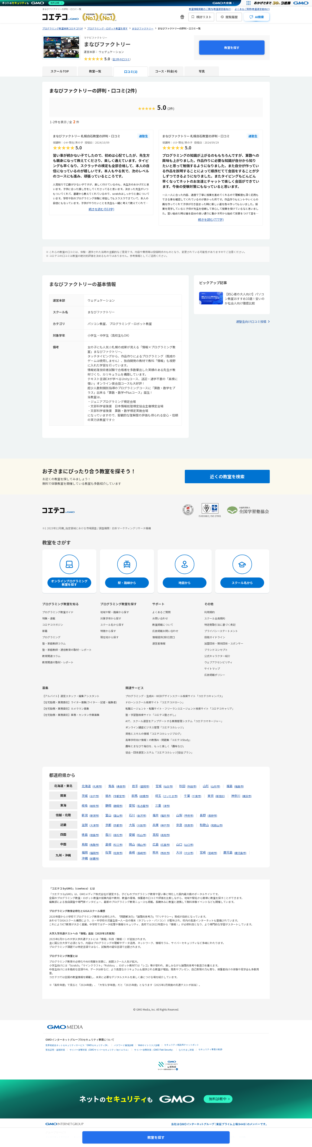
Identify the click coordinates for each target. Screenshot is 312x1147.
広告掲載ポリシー (214, 675)
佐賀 (108, 852)
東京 (211, 795)
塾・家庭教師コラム (54, 643)
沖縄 (85, 858)
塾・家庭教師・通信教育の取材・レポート (67, 649)
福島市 (239, 786)
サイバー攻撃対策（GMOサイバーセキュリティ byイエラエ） (100, 1050)
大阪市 (141, 825)
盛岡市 (144, 786)
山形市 (215, 786)
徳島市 (94, 835)
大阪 (132, 825)
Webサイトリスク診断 (149, 1045)
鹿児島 (227, 852)
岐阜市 (94, 806)
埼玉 (158, 795)
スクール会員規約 (214, 618)
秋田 (182, 786)
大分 (179, 852)
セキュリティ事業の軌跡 (210, 1049)
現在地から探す (109, 637)
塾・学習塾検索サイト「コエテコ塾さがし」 (151, 715)
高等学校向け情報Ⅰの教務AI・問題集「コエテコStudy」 (158, 740)
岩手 (135, 786)
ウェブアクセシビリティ (218, 662)
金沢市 (141, 815)
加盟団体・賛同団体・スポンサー (223, 643)
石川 (132, 815)
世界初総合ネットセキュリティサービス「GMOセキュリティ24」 (77, 1045)
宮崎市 (212, 853)
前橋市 (144, 796)
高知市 (165, 835)
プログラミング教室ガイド (57, 612)
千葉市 (196, 796)
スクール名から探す (112, 624)
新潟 (85, 815)
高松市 (118, 835)
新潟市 (94, 815)
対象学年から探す (110, 618)
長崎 (132, 852)
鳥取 (85, 844)
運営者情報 (158, 643)
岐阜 (85, 805)
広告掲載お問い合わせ (165, 631)
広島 (156, 844)
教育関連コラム (51, 656)
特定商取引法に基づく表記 (220, 624)
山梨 (179, 815)
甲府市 (189, 815)
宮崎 (203, 852)
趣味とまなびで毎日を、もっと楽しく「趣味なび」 (155, 746)
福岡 (85, 852)
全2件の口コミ (121, 59)
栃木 (108, 795)
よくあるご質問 (161, 612)
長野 (203, 815)
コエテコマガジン (52, 624)
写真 (202, 71)
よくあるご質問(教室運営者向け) (252, 9)
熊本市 (165, 853)
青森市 (121, 786)
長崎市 (141, 853)
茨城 (85, 795)
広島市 (165, 844)
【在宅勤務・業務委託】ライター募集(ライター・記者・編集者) (79, 702)
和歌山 (204, 825)
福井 (156, 815)
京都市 (118, 825)
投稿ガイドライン (214, 637)
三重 (158, 805)
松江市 (118, 844)
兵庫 (156, 825)
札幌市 (97, 786)
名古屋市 (143, 806)
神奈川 (235, 795)
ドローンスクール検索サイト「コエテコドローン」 (155, 702)
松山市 (141, 835)
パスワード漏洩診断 (123, 1045)
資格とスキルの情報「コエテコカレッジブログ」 (154, 733)
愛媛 (132, 834)
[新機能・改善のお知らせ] (182, 17)
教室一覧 (95, 71)
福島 (229, 786)
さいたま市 (170, 796)
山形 (206, 786)
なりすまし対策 (186, 1050)
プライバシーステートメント (221, 631)
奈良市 (189, 825)
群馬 (135, 795)
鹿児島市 (240, 853)
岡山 (132, 844)
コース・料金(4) (166, 71)
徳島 (85, 834)
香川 (108, 834)
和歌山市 (216, 825)
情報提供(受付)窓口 (163, 637)
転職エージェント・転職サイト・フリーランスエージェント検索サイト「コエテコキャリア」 (180, 708)
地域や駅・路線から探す (114, 612)
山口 (179, 844)
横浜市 (247, 796)
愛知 (132, 805)
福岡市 (94, 853)
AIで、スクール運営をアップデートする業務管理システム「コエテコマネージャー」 (174, 721)
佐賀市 (118, 853)
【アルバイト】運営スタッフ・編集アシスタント (70, 696)
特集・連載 (48, 618)
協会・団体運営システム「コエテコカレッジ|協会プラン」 (159, 752)
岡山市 (141, 844)
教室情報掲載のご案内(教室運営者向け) (210, 9)
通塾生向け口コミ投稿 (251, 321)
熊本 (156, 852)
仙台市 (168, 786)
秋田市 (192, 786)
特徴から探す (108, 631)
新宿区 (220, 796)
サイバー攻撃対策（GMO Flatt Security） (154, 1050)
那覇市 (94, 858)
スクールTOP (59, 71)
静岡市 (118, 806)
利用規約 (209, 612)
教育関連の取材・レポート (57, 662)
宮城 (159, 786)
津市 (166, 806)
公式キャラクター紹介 (217, 656)
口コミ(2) (130, 71)
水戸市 (94, 796)
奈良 (179, 825)
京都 (108, 825)
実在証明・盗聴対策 (55, 1050)
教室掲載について (162, 624)
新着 (44, 631)
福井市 (165, 815)
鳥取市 (94, 844)
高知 (156, 834)
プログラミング (51, 637)
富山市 (118, 815)
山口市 (189, 844)
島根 (108, 844)
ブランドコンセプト (216, 649)
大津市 (94, 825)
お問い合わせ (160, 618)
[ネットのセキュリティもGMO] (33, 3)
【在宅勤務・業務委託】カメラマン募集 (65, 708)
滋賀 (85, 825)
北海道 (86, 786)
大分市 (189, 853)
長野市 (212, 815)
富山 (108, 815)
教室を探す (231, 47)
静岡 (108, 805)
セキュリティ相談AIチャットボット (181, 1045)
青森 (111, 786)
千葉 (187, 795)
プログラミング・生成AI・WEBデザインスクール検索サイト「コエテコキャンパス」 (174, 696)
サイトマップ (212, 668)
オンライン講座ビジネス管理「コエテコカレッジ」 (155, 727)
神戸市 (165, 825)
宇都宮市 (119, 796)
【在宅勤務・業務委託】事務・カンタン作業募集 (70, 715)
